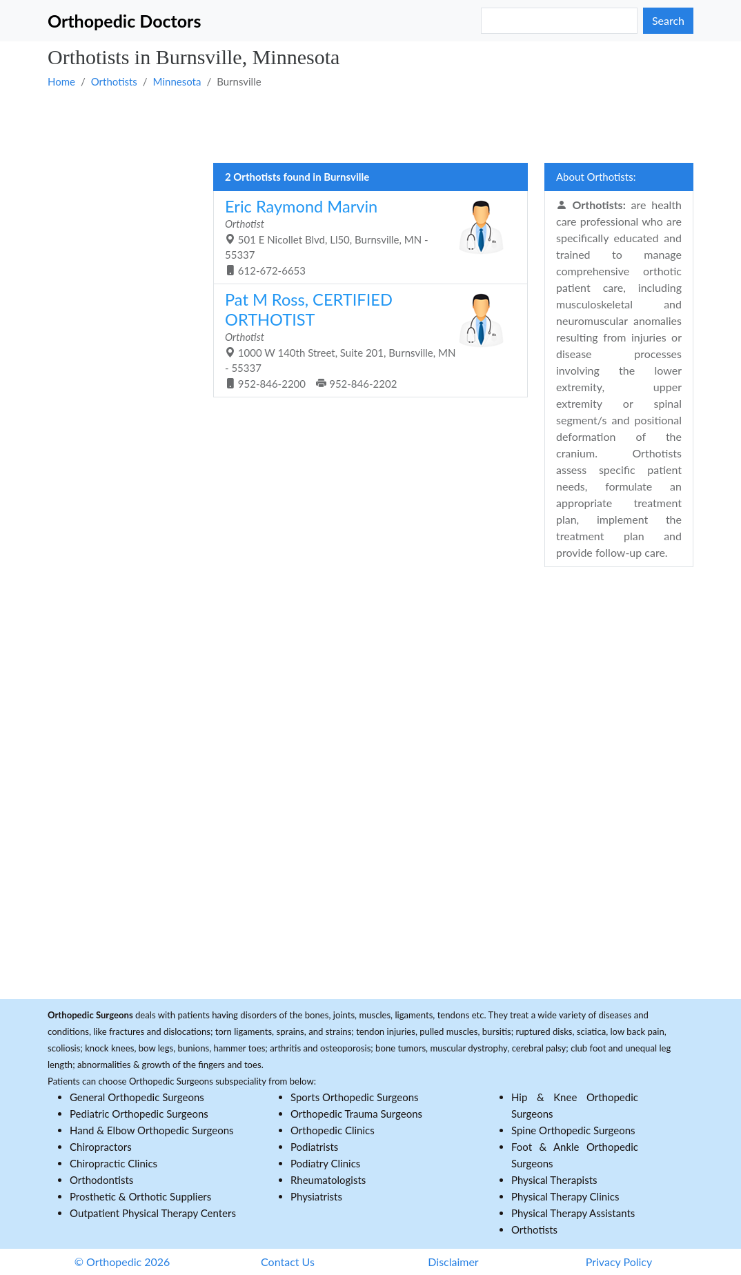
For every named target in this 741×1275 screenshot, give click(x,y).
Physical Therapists (554, 1180)
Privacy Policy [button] (619, 1261)
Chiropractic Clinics (113, 1163)
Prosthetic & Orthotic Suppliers (140, 1196)
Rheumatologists (328, 1180)
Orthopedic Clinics (332, 1130)
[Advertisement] (370, 125)
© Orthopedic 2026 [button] (122, 1261)
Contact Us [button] (288, 1261)
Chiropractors (101, 1146)
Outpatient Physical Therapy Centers (153, 1213)
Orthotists (114, 81)
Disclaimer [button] (453, 1261)
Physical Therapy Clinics (565, 1196)
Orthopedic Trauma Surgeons (356, 1113)
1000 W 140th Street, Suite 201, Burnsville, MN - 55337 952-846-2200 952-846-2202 (365, 340)
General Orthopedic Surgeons (137, 1097)
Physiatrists (316, 1196)
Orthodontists (101, 1180)
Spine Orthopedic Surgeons (573, 1130)
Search (668, 20)
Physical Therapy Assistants (573, 1213)
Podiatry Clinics (325, 1163)
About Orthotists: (595, 176)
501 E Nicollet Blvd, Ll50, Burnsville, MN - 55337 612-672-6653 (365, 237)
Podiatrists (314, 1146)
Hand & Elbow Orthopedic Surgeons (152, 1130)
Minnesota (177, 81)
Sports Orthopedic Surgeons (354, 1097)
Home (61, 81)
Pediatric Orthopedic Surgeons (139, 1113)
